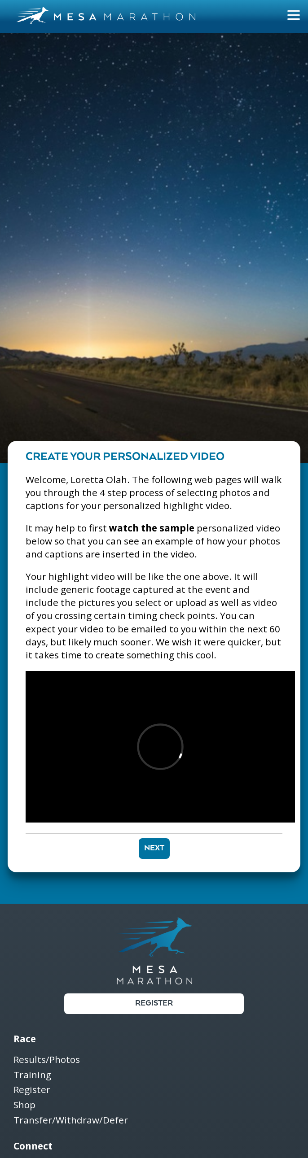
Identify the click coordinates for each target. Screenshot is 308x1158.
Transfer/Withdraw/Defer (70, 1120)
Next (154, 848)
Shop (24, 1105)
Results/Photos (46, 1060)
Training (32, 1075)
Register (154, 1003)
